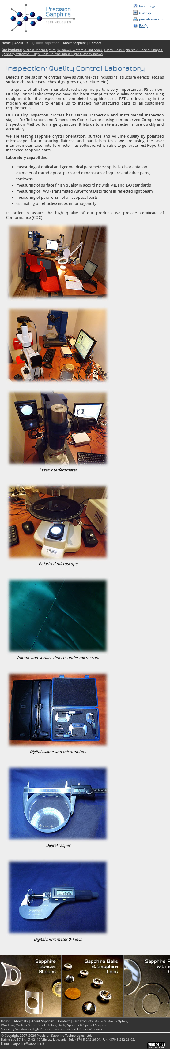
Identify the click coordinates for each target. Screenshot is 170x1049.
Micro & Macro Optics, (39, 50)
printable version (151, 19)
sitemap (145, 13)
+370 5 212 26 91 (87, 1040)
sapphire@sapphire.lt (28, 1044)
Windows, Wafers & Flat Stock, (80, 50)
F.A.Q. (143, 26)
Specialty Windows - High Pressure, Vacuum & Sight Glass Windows (52, 54)
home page (147, 6)
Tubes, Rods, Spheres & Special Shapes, (133, 50)
